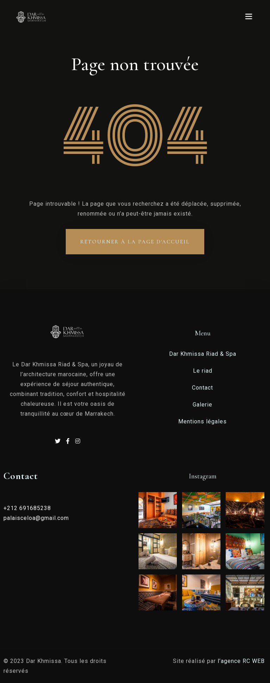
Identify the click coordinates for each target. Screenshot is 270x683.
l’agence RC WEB (242, 661)
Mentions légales (202, 421)
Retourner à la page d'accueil (135, 241)
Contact (202, 387)
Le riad (202, 370)
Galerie (202, 404)
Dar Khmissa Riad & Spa (202, 353)
